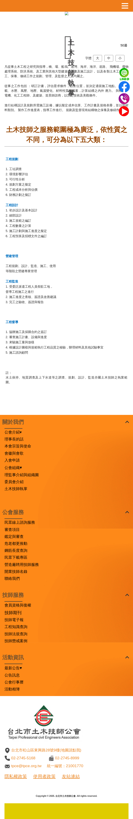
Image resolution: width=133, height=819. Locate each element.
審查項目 (12, 529)
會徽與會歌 (14, 453)
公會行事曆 (14, 682)
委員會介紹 (14, 482)
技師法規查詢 (15, 634)
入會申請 (12, 460)
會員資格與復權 (17, 605)
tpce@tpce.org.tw (26, 766)
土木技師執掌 (15, 488)
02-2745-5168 (23, 758)
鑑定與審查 (14, 536)
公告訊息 (12, 675)
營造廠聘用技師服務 (21, 564)
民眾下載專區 (15, 557)
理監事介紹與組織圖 (21, 475)
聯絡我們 (12, 578)
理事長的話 (14, 439)
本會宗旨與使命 (17, 446)
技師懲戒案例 (15, 641)
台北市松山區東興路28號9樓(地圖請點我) (46, 750)
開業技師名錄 (15, 571)
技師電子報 (14, 620)
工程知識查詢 (15, 626)
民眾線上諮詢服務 (19, 522)
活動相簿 (12, 689)
